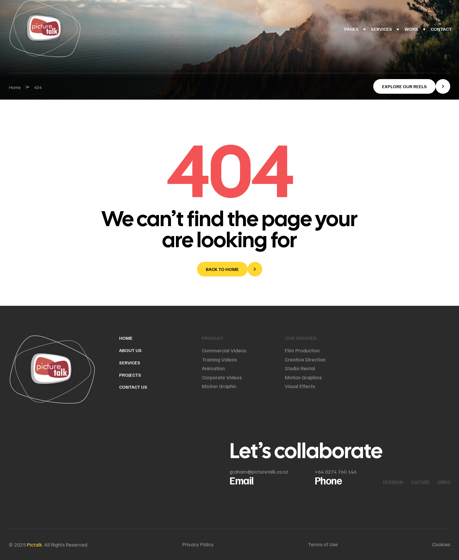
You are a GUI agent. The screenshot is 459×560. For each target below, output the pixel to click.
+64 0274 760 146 (336, 471)
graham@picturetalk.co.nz (259, 471)
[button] (411, 86)
